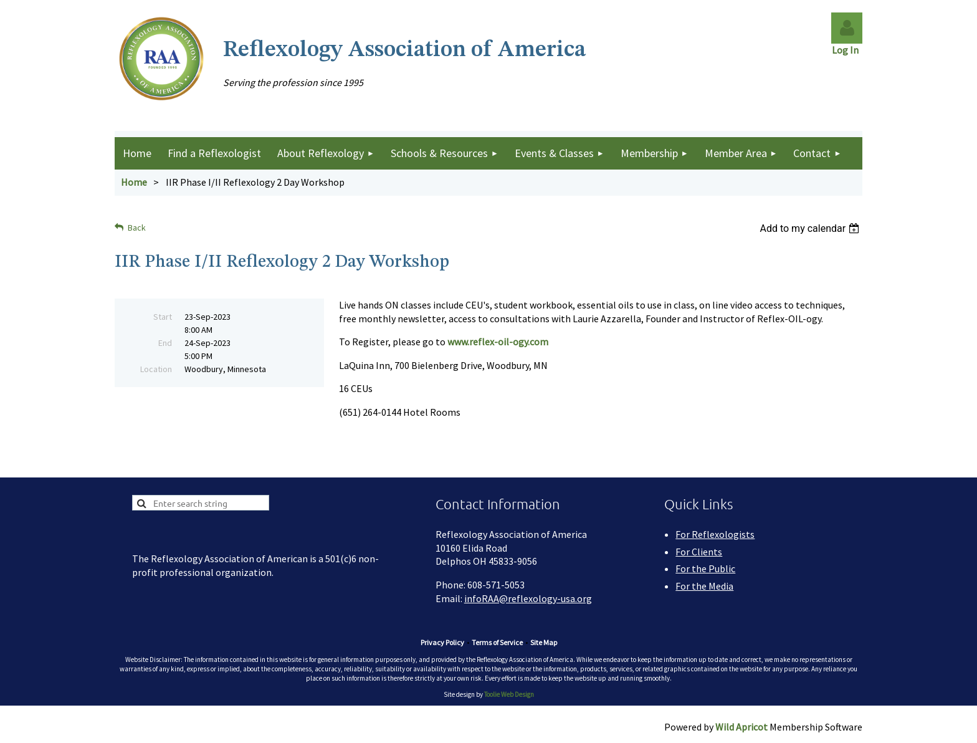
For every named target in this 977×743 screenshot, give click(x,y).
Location (156, 369)
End (165, 342)
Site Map (543, 642)
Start (162, 316)
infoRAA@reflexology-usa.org (528, 598)
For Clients (698, 551)
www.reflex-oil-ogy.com (497, 341)
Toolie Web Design (509, 694)
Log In (847, 50)
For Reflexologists (715, 534)
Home (134, 182)
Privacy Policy (442, 642)
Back (137, 227)
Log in (846, 28)
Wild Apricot (741, 727)
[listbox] (811, 228)
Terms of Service (497, 642)
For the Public (705, 568)
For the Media (704, 586)
